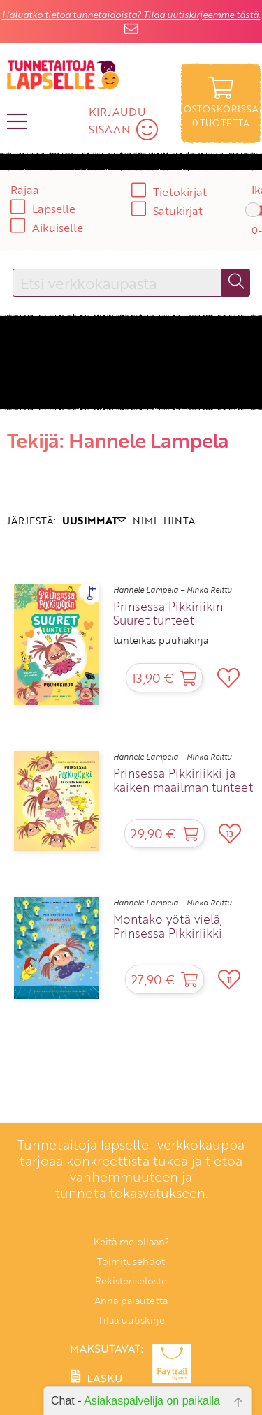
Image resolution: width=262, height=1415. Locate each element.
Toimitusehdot (131, 1261)
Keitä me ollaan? (131, 1241)
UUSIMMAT (94, 520)
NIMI (145, 520)
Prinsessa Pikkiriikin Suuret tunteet (168, 614)
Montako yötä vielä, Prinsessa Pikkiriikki (167, 926)
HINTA (179, 520)
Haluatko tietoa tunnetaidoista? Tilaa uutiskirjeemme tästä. (131, 15)
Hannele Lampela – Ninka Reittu (172, 589)
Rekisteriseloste (131, 1280)
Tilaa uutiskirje (131, 1319)
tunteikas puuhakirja (160, 640)
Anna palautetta (131, 1300)
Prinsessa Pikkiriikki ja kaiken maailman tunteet (183, 780)
